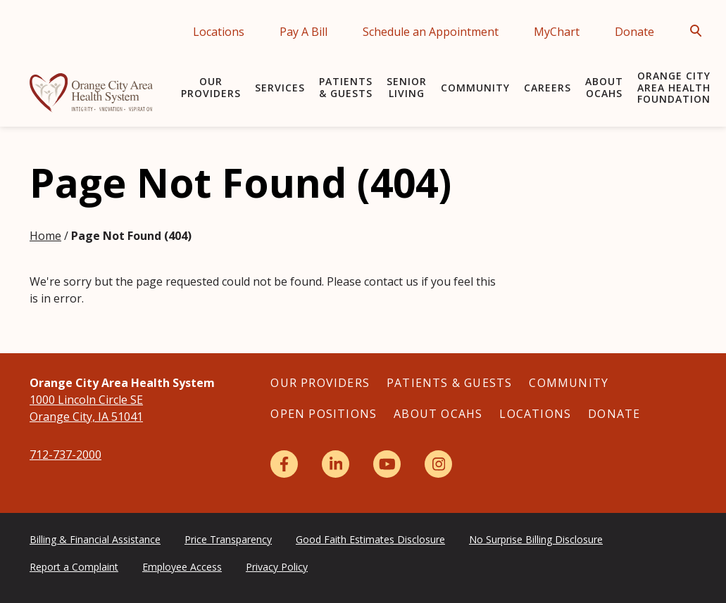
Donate (634, 31)
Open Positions (323, 413)
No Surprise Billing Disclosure (536, 539)
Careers (547, 87)
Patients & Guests (346, 87)
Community (475, 87)
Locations (218, 31)
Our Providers (211, 87)
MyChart (557, 31)
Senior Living (407, 87)
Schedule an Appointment (431, 31)
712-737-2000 (65, 454)
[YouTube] (387, 464)
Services (280, 87)
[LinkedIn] (335, 464)
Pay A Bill (303, 31)
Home (45, 235)
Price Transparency (228, 539)
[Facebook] (284, 464)
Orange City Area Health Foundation (674, 87)
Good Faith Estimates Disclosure (370, 539)
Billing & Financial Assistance (95, 539)
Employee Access (182, 566)
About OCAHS (604, 87)
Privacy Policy (277, 566)
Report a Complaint (74, 566)
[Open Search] (700, 31)
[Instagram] (438, 464)
